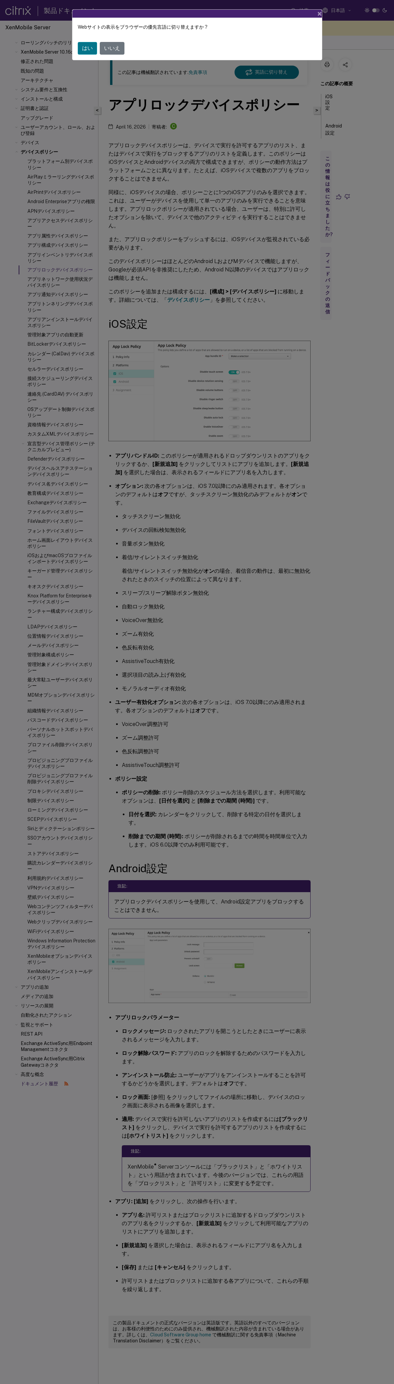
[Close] (319, 13)
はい (87, 48)
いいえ (112, 48)
